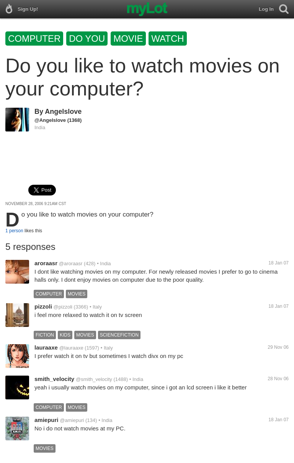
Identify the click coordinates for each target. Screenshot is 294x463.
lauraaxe (46, 347)
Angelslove (63, 111)
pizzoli (43, 306)
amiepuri (46, 420)
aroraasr (45, 263)
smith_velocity (54, 379)
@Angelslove (50, 120)
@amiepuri (72, 420)
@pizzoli (63, 307)
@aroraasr (71, 263)
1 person (14, 230)
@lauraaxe (71, 348)
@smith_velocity (94, 379)
